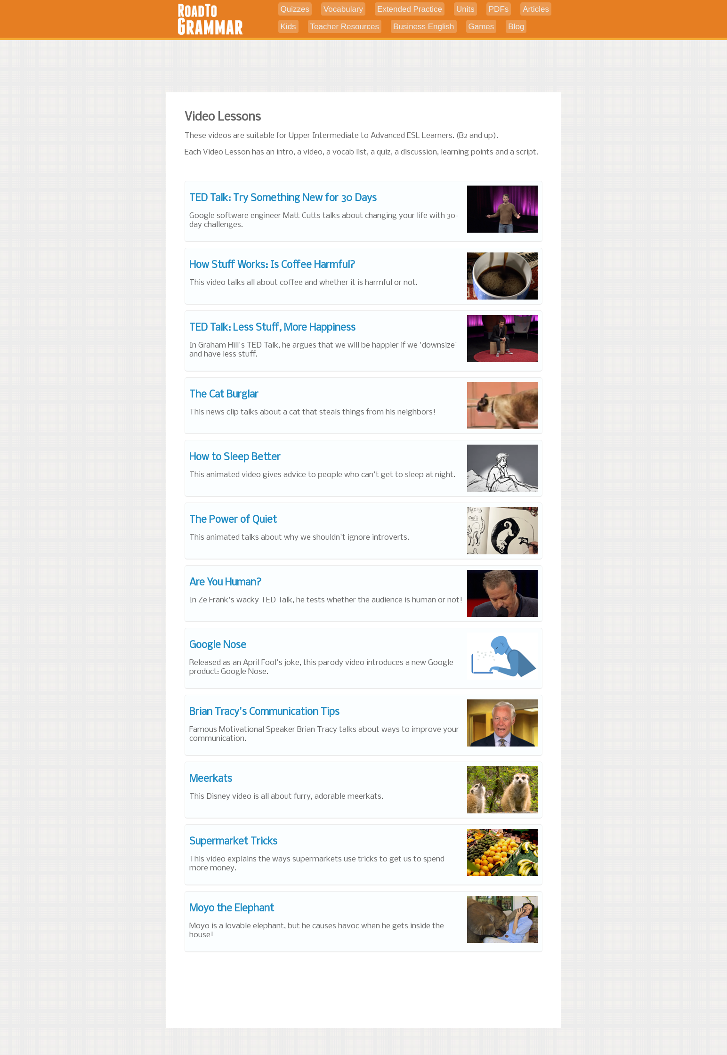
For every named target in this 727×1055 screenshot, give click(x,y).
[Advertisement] (363, 67)
